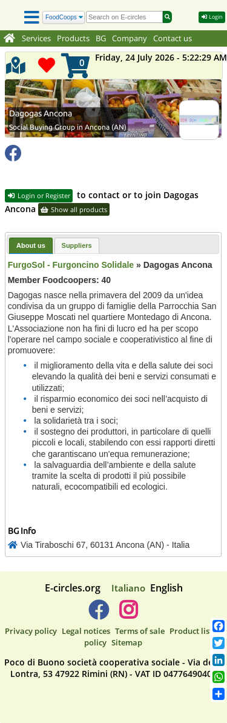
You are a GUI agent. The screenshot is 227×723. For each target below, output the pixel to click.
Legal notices (86, 630)
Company (129, 38)
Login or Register (38, 195)
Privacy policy (31, 630)
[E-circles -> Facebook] (98, 614)
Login (212, 17)
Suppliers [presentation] (77, 245)
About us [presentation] (30, 245)
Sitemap (126, 642)
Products (73, 38)
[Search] (63, 17)
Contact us (172, 38)
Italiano (128, 588)
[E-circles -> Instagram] (129, 614)
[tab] (31, 246)
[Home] (9, 38)
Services (36, 38)
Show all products (74, 209)
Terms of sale (140, 630)
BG (101, 38)
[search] (124, 17)
